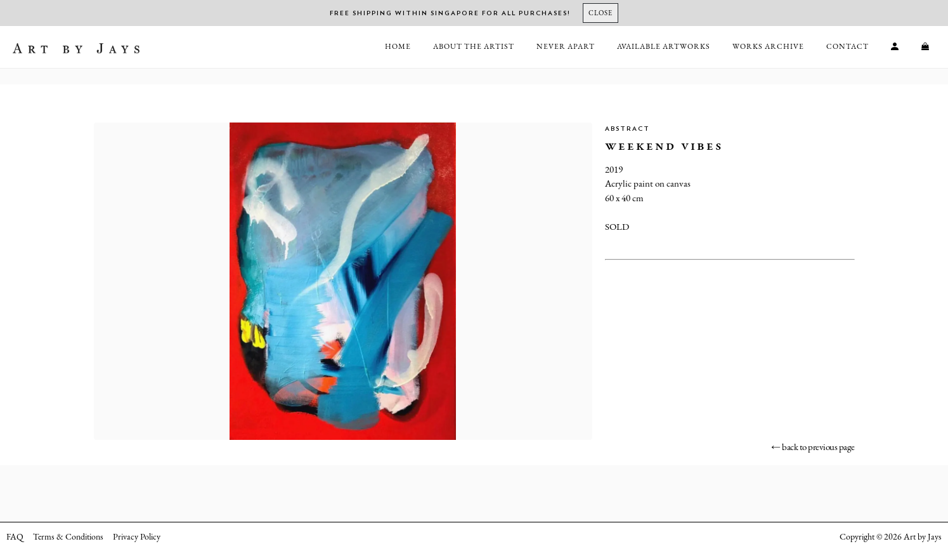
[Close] (600, 13)
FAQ (14, 536)
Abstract (627, 129)
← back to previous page (813, 447)
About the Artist (473, 46)
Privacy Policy (136, 536)
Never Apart (565, 46)
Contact (847, 46)
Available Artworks (663, 46)
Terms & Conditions (68, 536)
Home (398, 46)
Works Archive (768, 46)
